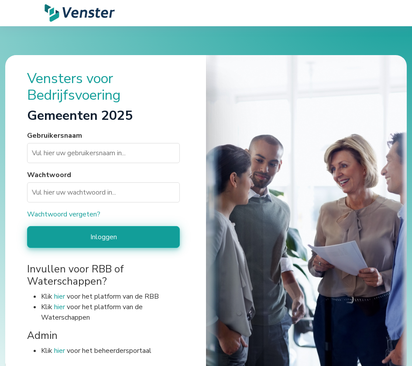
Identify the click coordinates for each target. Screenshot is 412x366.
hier (59, 296)
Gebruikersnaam (54, 135)
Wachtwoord (49, 175)
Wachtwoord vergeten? (63, 214)
